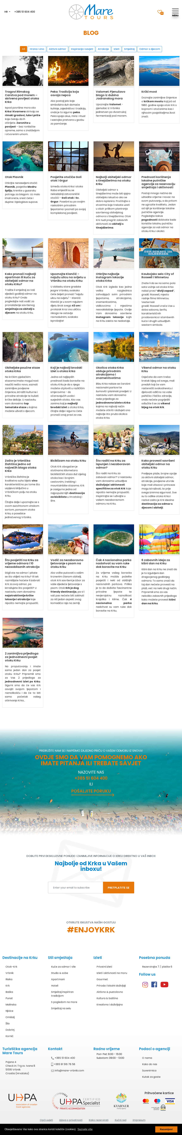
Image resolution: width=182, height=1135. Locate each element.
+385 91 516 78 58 (63, 1064)
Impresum (139, 1120)
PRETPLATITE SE (118, 888)
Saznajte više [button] (85, 1129)
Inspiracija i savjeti (82, 49)
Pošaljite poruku (91, 791)
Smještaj (129, 49)
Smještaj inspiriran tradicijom (62, 994)
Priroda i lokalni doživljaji (111, 985)
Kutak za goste (151, 1077)
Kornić (9, 1036)
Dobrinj (10, 1030)
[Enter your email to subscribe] (75, 887)
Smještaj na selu (61, 1008)
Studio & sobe (59, 973)
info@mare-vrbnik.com (67, 1070)
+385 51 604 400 (24, 12)
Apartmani (58, 979)
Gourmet (102, 979)
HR (6, 12)
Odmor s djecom (149, 49)
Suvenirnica (149, 1070)
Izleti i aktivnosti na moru (112, 973)
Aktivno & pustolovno (110, 992)
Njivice (9, 1011)
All (23, 49)
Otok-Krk (11, 967)
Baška (9, 992)
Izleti (116, 49)
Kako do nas (149, 1064)
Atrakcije (103, 49)
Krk (8, 985)
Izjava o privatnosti (70, 1120)
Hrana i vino (37, 49)
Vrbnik (10, 973)
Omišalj (10, 1017)
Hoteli (54, 985)
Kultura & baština (107, 998)
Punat (9, 998)
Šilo (8, 1023)
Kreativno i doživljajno (110, 1004)
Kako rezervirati (98, 1120)
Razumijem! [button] (166, 1129)
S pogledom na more (64, 1002)
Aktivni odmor (57, 49)
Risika (9, 979)
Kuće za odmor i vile (63, 967)
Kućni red (120, 1120)
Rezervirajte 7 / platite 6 (157, 967)
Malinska (11, 1004)
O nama (147, 1058)
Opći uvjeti (46, 1120)
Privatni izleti (104, 967)
